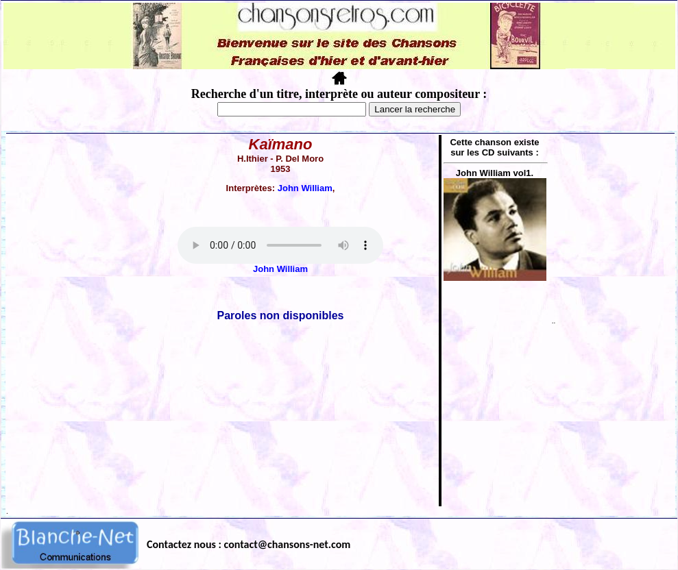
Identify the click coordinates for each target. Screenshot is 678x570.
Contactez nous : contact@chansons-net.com (248, 544)
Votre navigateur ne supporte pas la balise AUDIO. (280, 245)
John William (305, 188)
